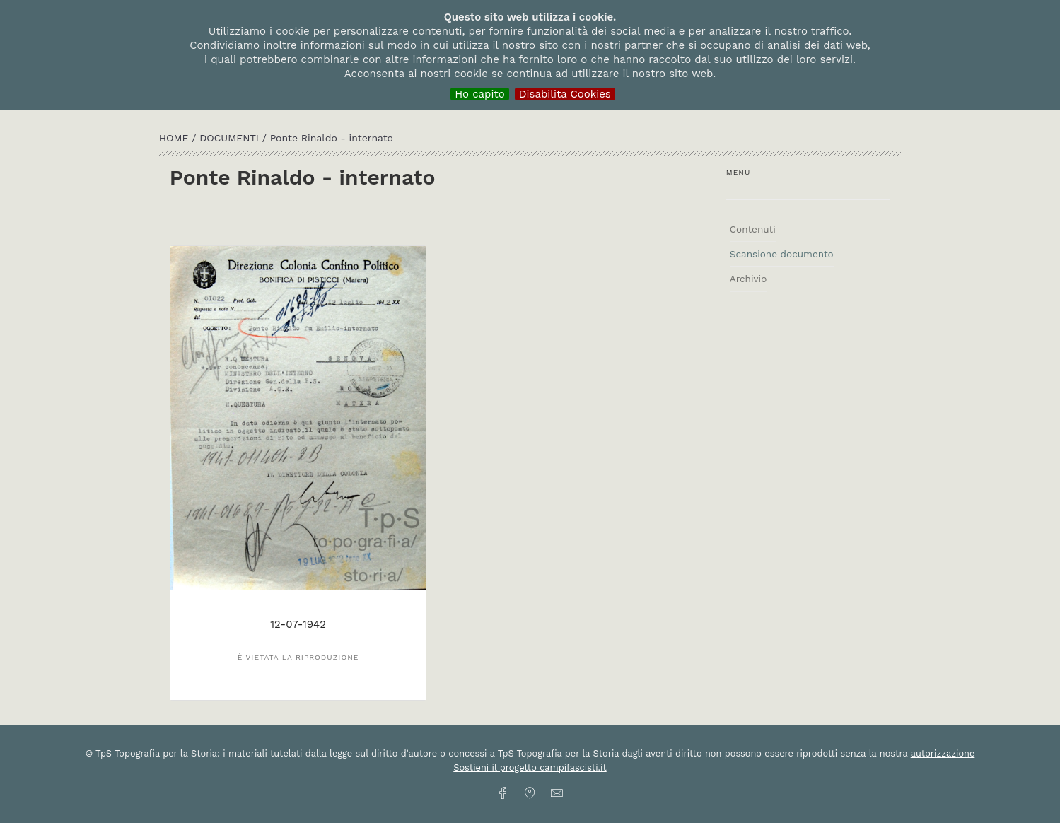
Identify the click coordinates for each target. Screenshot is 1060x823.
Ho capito (480, 94)
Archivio (748, 278)
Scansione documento (782, 253)
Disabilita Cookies (565, 94)
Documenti (230, 138)
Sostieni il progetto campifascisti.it (529, 767)
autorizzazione (943, 753)
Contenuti (753, 229)
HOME (175, 138)
